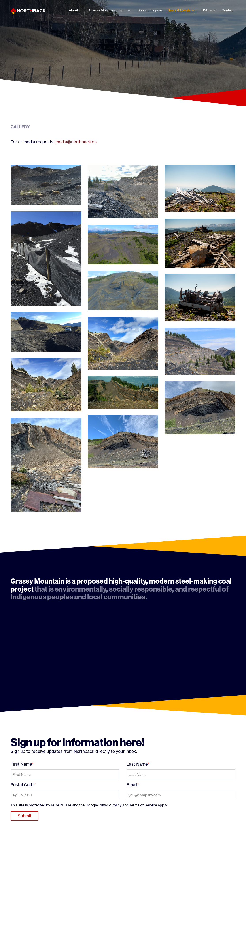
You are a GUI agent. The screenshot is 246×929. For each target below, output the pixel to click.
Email (132, 784)
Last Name (137, 764)
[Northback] (28, 11)
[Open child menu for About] (80, 10)
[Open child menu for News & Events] (193, 10)
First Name (21, 764)
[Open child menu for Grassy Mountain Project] (129, 10)
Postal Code (22, 784)
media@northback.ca (76, 142)
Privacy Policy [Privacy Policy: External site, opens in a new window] (110, 805)
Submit (24, 816)
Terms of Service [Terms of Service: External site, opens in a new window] (143, 805)
